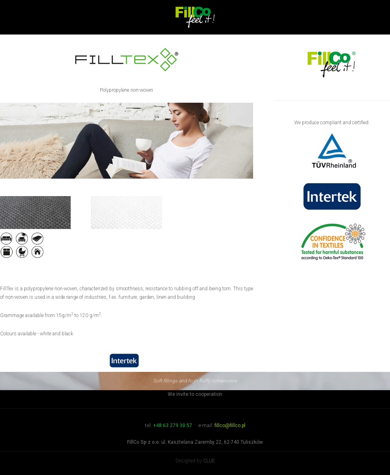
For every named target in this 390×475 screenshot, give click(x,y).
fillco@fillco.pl (229, 425)
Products (229, 49)
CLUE (209, 461)
